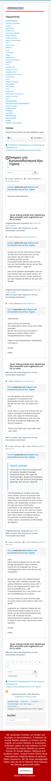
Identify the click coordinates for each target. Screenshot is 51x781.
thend (13, 226)
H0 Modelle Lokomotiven (14, 74)
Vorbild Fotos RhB (12, 96)
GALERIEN (10, 84)
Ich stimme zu (25, 771)
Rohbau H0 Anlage (12, 82)
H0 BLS (9, 62)
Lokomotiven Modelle (13, 33)
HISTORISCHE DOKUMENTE (17, 104)
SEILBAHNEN (11, 101)
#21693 (25, 303)
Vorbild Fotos (10, 30)
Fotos (7, 43)
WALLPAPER (11, 118)
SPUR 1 (9, 48)
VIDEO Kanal (11, 108)
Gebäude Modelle (11, 38)
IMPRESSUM (11, 116)
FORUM (9, 111)
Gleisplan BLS (10, 67)
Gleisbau (8, 26)
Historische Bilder (11, 106)
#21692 (25, 237)
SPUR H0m (10, 87)
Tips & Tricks (10, 45)
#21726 (42, 542)
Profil (7, 50)
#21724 (24, 381)
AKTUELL (9, 113)
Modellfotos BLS (11, 72)
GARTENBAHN (12, 21)
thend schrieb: (19, 465)
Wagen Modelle (11, 35)
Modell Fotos (10, 28)
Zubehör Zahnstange (12, 60)
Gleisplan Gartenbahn (13, 23)
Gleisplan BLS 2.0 (12, 69)
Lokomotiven (10, 52)
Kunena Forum (30, 697)
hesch (8, 226)
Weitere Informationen (24, 776)
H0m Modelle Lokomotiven (14, 94)
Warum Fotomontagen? (13, 40)
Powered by (19, 697)
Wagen (8, 55)
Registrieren (27, 228)
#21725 (42, 446)
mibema (16, 181)
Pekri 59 (37, 223)
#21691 (8, 181)
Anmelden (14, 228)
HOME (8, 121)
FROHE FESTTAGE (13, 123)
